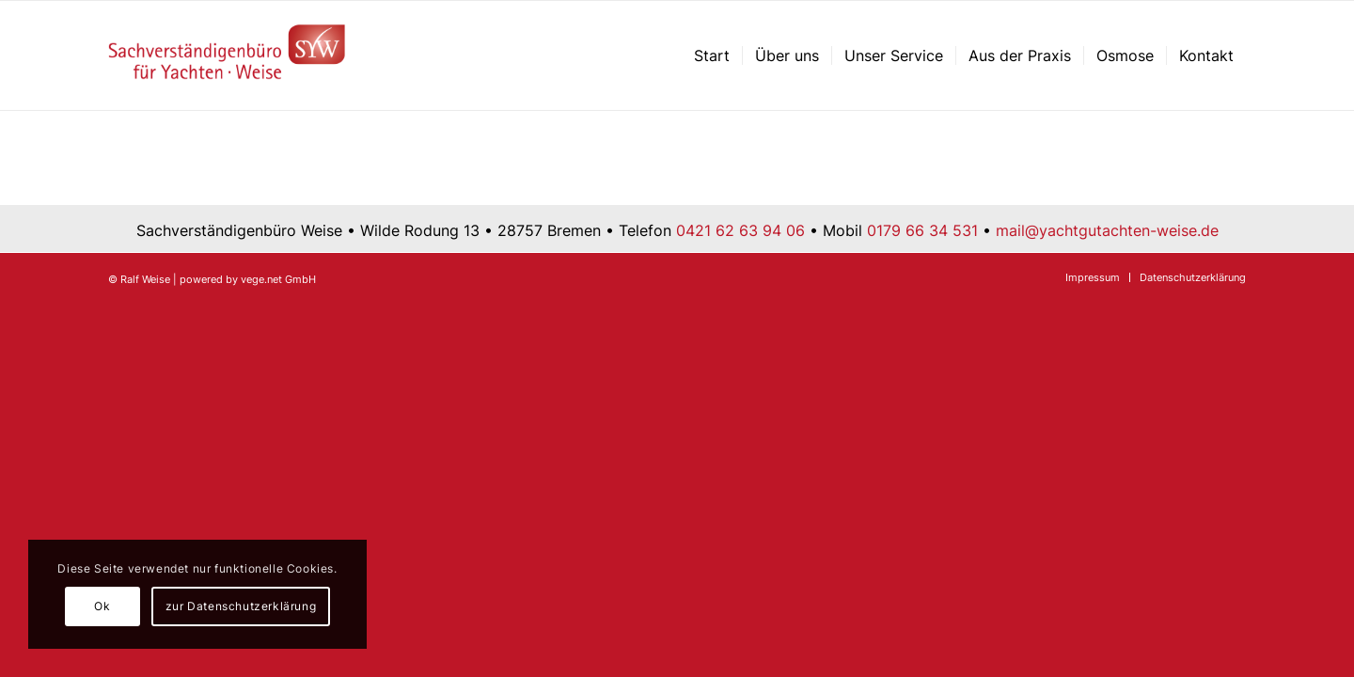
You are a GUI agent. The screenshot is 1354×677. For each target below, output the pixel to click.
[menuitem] (712, 55)
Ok (102, 606)
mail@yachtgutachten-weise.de (1107, 230)
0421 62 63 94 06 (740, 230)
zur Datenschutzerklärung (240, 606)
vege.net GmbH (278, 279)
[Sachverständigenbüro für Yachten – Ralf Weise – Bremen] (227, 55)
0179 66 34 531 (922, 230)
